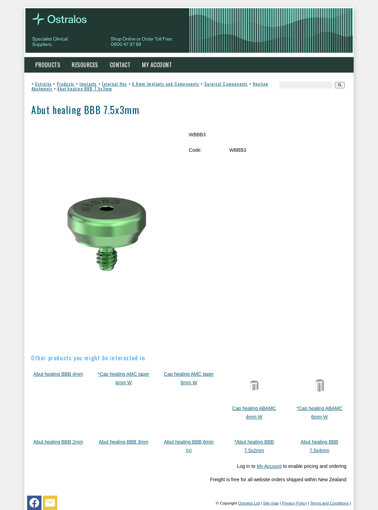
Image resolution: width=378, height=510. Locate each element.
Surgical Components (226, 84)
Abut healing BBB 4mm (58, 374)
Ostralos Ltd (249, 503)
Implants (88, 84)
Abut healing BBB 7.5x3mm (84, 88)
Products (47, 65)
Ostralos (43, 84)
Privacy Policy (294, 503)
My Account (157, 65)
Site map (271, 503)
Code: (195, 150)
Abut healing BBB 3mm (124, 442)
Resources (85, 65)
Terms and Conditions (329, 503)
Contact (120, 65)
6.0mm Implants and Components (165, 84)
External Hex (114, 84)
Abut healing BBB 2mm (58, 442)
